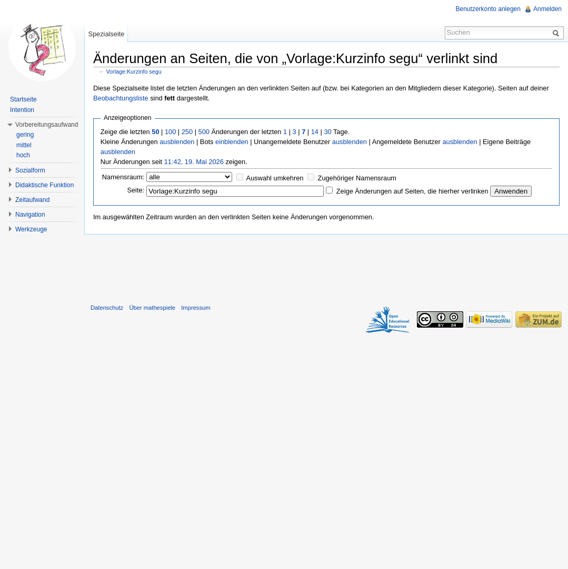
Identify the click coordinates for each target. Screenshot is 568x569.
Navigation (30, 214)
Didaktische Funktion (44, 185)
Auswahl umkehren (275, 178)
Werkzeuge (31, 229)
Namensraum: (123, 177)
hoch (23, 155)
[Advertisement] (326, 266)
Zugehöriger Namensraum (357, 178)
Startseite (23, 99)
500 (204, 132)
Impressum (195, 307)
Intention (22, 110)
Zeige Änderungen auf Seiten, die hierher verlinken (412, 191)
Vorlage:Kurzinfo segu (134, 71)
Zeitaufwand (32, 200)
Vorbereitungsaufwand (46, 124)
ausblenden (177, 142)
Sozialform (30, 170)
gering (25, 134)
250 (187, 132)
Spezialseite (106, 34)
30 (327, 132)
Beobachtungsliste (120, 98)
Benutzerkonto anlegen (488, 9)
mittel (24, 145)
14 (314, 132)
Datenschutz (107, 307)
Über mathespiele (152, 307)
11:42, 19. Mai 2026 (194, 162)
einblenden (231, 142)
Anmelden (547, 9)
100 (170, 132)
